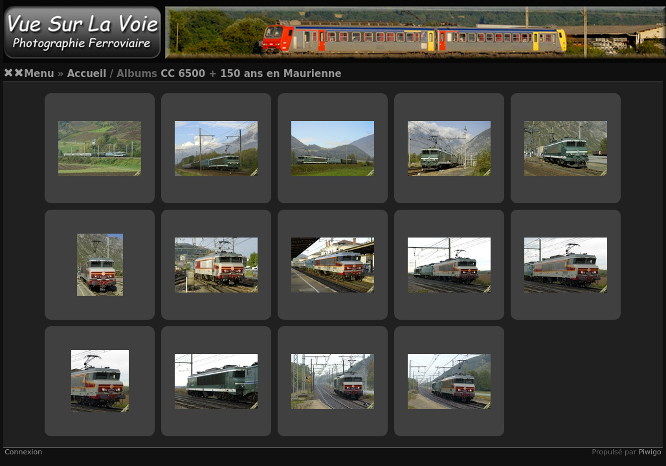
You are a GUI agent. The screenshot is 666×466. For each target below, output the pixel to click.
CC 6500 (183, 74)
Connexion (23, 452)
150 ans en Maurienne (281, 74)
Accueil (87, 74)
